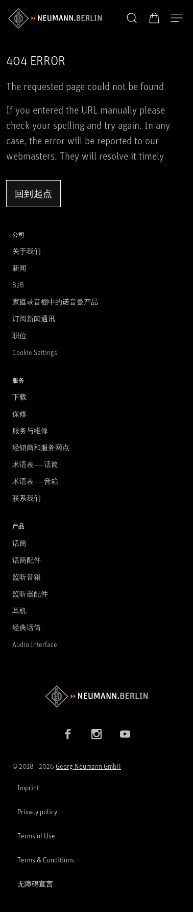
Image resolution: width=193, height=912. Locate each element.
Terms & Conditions (45, 859)
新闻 (19, 267)
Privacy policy (37, 811)
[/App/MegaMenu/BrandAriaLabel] (55, 18)
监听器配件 (30, 593)
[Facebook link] (68, 734)
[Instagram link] (96, 734)
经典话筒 (26, 627)
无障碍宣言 (35, 883)
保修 (19, 413)
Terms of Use (36, 835)
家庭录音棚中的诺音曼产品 (55, 301)
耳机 (19, 610)
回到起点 (33, 193)
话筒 (19, 543)
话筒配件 (26, 559)
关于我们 (26, 251)
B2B (18, 284)
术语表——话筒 (35, 464)
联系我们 (26, 498)
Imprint (28, 787)
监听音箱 (26, 576)
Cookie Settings (34, 352)
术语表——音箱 (35, 481)
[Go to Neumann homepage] (96, 696)
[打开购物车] (154, 18)
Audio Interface (34, 644)
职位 (19, 335)
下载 (19, 396)
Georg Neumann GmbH (88, 766)
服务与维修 (30, 430)
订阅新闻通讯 (33, 318)
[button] (132, 18)
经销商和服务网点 (40, 447)
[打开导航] (176, 18)
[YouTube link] (125, 734)
